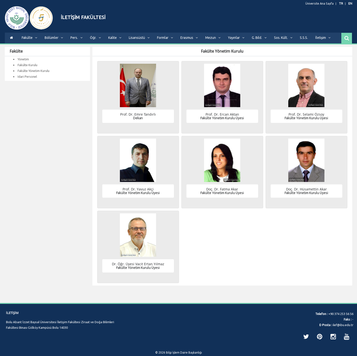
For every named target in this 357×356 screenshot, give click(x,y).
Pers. (76, 41)
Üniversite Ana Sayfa (322, 3)
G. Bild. (259, 41)
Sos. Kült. (283, 41)
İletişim (322, 41)
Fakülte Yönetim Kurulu (33, 74)
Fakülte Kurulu (27, 68)
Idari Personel (27, 80)
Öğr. (95, 41)
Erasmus (189, 41)
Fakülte (29, 41)
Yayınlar (236, 41)
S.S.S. (304, 41)
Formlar (165, 41)
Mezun (212, 41)
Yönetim (23, 62)
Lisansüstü (139, 41)
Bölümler (54, 41)
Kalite (114, 41)
